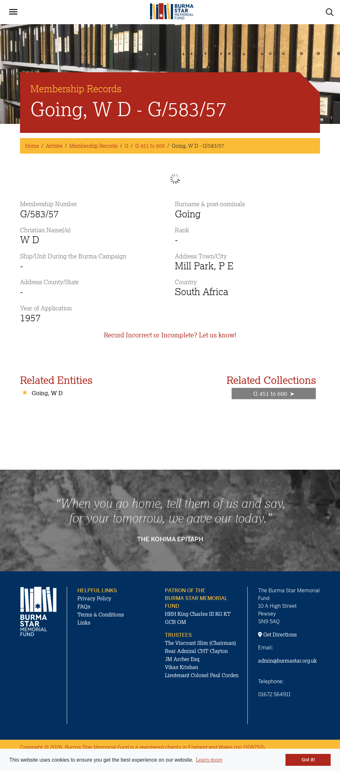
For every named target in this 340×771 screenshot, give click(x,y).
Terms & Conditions (100, 614)
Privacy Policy (94, 598)
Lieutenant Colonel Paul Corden (201, 675)
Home (32, 145)
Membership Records (93, 145)
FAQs (83, 606)
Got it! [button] (308, 759)
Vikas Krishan (181, 667)
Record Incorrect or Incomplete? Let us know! (170, 335)
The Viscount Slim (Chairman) (200, 642)
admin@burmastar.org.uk (287, 660)
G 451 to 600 (150, 145)
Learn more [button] (209, 759)
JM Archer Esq (182, 659)
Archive (54, 145)
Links (83, 622)
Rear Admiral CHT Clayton (196, 651)
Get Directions (277, 634)
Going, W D (47, 393)
